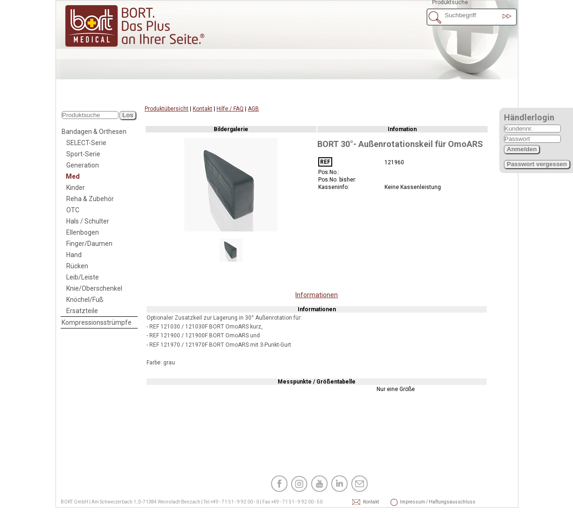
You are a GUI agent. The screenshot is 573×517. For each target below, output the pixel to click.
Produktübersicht (167, 108)
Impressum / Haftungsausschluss (412, 501)
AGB (253, 108)
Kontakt (202, 108)
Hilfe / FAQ (230, 108)
